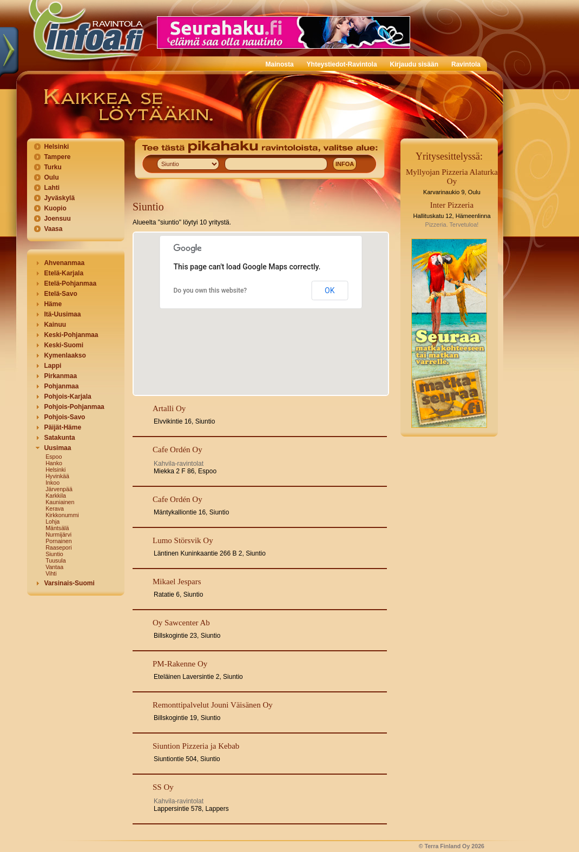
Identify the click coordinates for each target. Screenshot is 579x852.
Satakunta (59, 437)
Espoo (53, 456)
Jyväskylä (59, 198)
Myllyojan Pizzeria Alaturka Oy (452, 177)
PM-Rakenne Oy (180, 663)
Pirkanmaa (60, 376)
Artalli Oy (169, 408)
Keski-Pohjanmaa (71, 335)
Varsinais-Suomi (69, 583)
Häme (53, 304)
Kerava (54, 508)
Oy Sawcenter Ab (181, 622)
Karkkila (55, 495)
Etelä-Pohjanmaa (70, 283)
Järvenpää (59, 489)
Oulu (51, 177)
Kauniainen (59, 502)
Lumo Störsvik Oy (183, 540)
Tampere (57, 157)
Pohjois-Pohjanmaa (74, 407)
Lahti (52, 187)
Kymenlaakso (64, 355)
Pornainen (58, 541)
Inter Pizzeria (451, 205)
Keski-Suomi (63, 345)
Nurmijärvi (58, 534)
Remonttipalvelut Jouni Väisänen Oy (213, 705)
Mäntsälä (57, 528)
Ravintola (466, 64)
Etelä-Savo (60, 294)
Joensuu (57, 218)
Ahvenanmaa (64, 263)
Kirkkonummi (62, 515)
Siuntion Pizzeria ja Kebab (196, 746)
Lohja (52, 521)
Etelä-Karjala (63, 273)
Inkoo (52, 482)
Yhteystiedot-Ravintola (342, 64)
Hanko (53, 463)
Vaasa (53, 229)
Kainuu (55, 324)
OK (329, 290)
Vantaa (54, 567)
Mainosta (280, 64)
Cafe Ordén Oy (177, 449)
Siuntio (54, 554)
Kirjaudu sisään (414, 64)
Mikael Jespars (177, 581)
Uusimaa (57, 448)
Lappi (52, 365)
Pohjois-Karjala (67, 396)
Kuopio (55, 208)
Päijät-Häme (62, 427)
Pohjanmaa (61, 386)
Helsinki (56, 146)
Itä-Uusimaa (62, 314)
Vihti (51, 573)
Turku (52, 167)
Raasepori (58, 547)
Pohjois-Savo (64, 417)
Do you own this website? (210, 290)
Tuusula (55, 560)
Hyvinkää (57, 476)
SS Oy (163, 787)
